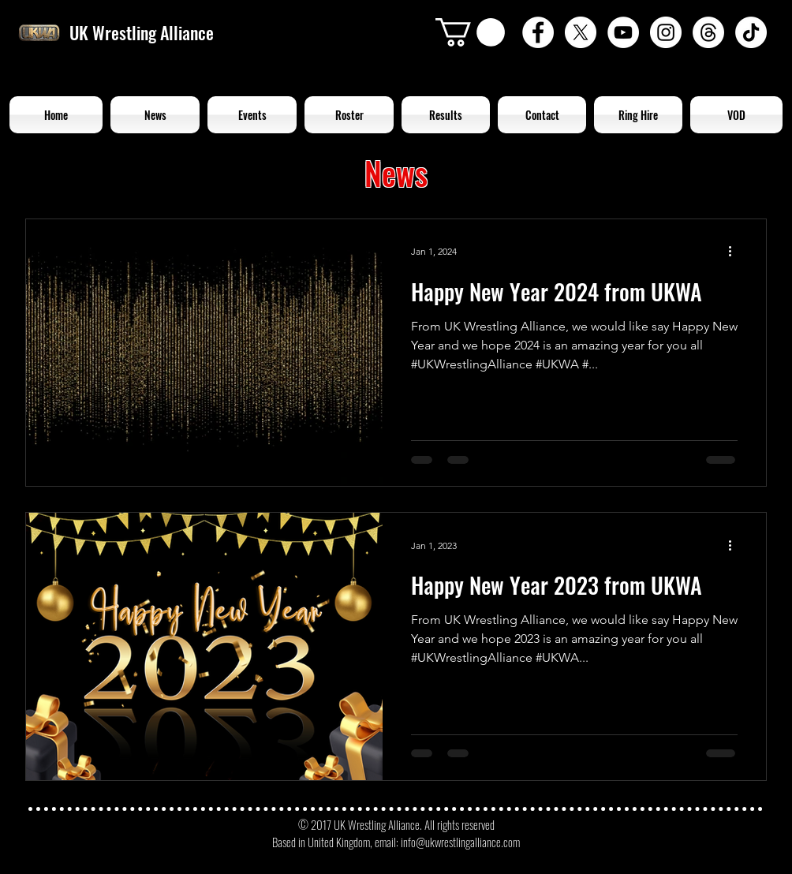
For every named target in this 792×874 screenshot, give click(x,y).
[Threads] (708, 32)
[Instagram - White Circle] (666, 32)
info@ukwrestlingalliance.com (460, 841)
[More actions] (735, 251)
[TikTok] (751, 32)
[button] (470, 32)
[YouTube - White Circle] (623, 32)
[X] (580, 32)
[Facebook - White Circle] (538, 32)
